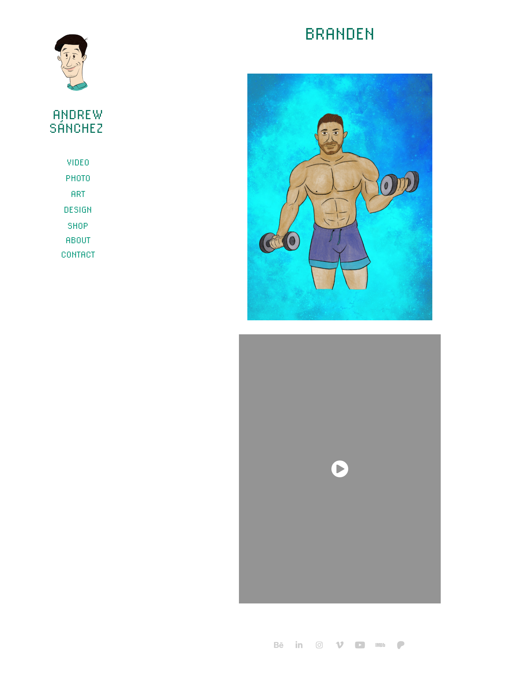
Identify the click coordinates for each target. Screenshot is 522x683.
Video (78, 162)
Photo (78, 178)
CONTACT (78, 254)
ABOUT (78, 240)
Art (78, 194)
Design (78, 209)
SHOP (77, 225)
